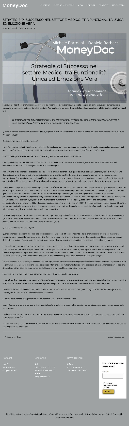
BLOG (80, 5)
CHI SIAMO (45, 5)
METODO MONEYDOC (64, 5)
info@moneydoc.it (42, 378)
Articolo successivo (116, 338)
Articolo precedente (12, 338)
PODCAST (90, 5)
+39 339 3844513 (49, 371)
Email (105, 373)
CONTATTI (103, 5)
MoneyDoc (18, 5)
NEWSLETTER (118, 5)
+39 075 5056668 (49, 368)
